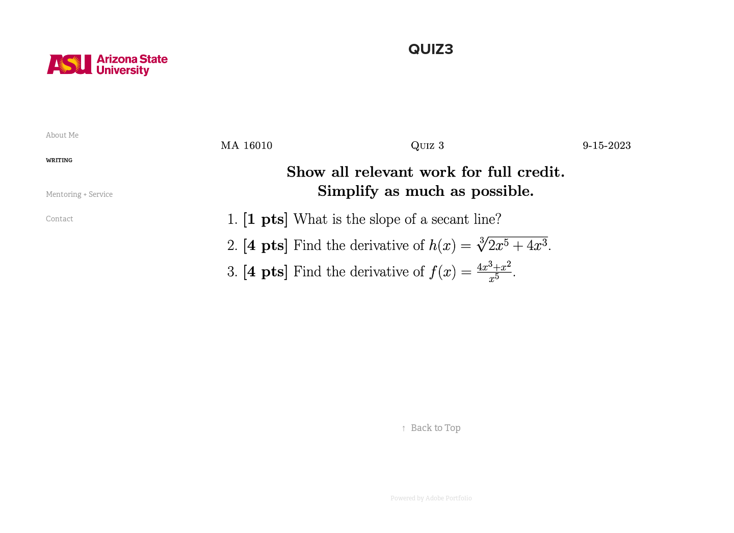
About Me (62, 135)
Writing (59, 160)
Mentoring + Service (79, 194)
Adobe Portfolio (449, 498)
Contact (59, 218)
